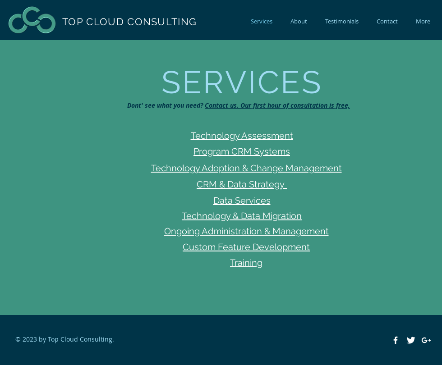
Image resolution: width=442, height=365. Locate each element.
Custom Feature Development (246, 247)
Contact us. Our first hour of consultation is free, (277, 105)
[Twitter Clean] (411, 340)
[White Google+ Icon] (426, 340)
